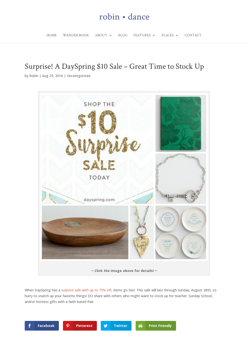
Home (51, 36)
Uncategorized (78, 75)
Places (168, 36)
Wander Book (76, 36)
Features (142, 36)
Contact (193, 36)
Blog (122, 36)
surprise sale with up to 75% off (86, 290)
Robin (33, 75)
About (101, 36)
